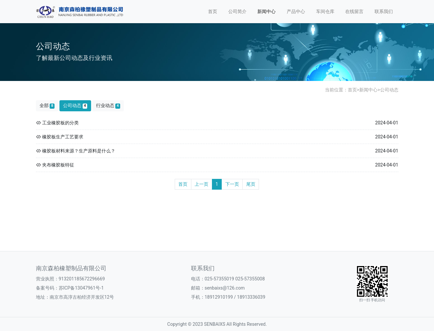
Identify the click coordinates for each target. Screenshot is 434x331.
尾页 (250, 184)
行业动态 (108, 105)
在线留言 (354, 11)
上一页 (201, 184)
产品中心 (296, 11)
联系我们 (384, 11)
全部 (47, 105)
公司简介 (237, 11)
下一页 (232, 184)
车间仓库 (325, 11)
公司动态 (389, 89)
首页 (212, 11)
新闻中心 (266, 11)
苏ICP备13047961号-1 (81, 288)
